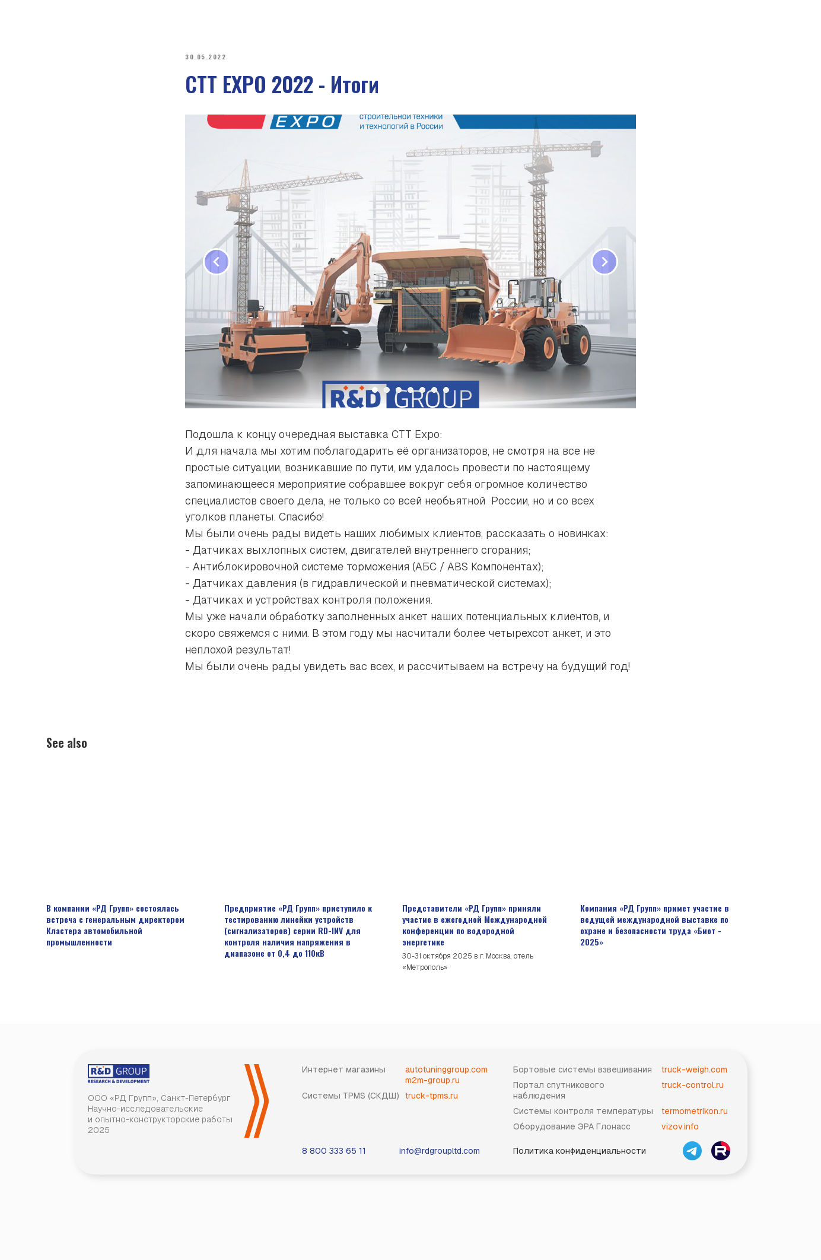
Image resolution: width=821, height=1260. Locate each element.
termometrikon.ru (694, 1121)
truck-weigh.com (694, 1080)
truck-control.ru (692, 1095)
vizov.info (680, 1137)
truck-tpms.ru (431, 1106)
